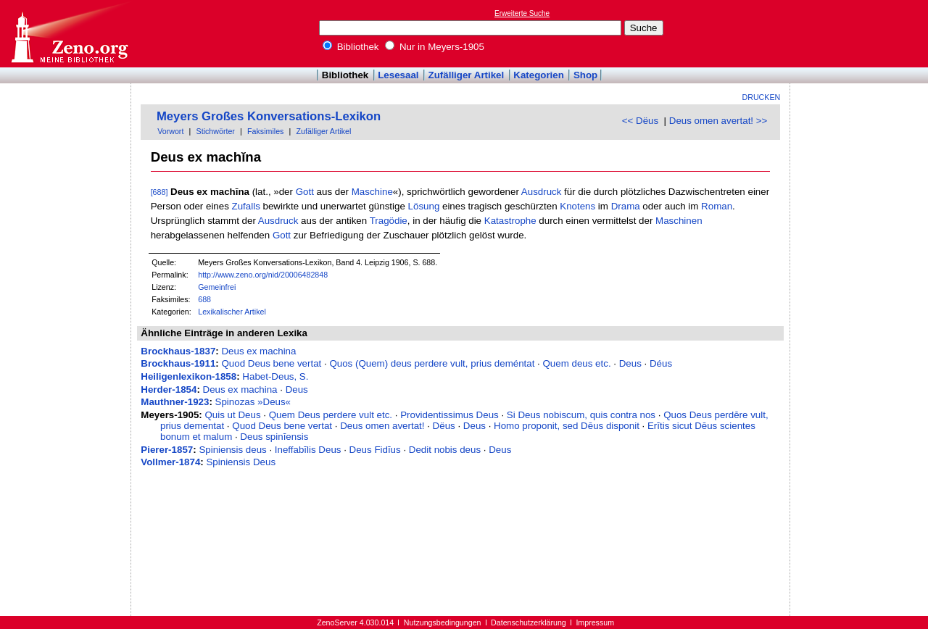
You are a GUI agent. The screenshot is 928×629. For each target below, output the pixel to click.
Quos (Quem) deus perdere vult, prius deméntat (431, 363)
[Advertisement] (861, 33)
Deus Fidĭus (375, 449)
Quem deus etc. (577, 363)
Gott (305, 191)
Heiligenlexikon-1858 (188, 376)
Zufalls (246, 206)
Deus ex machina (258, 351)
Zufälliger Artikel (466, 75)
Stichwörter (215, 131)
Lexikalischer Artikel (232, 311)
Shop (585, 75)
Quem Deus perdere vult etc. (330, 414)
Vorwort (170, 131)
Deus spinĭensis (274, 436)
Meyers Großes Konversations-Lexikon (269, 116)
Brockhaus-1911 (178, 363)
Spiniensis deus (232, 449)
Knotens (577, 206)
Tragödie (388, 220)
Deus (630, 363)
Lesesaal (398, 75)
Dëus (444, 425)
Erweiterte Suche (522, 13)
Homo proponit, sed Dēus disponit (566, 425)
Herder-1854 (168, 389)
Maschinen (678, 220)
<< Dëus (640, 120)
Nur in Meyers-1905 (434, 46)
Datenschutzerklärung (528, 622)
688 (204, 299)
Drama (625, 206)
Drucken (761, 97)
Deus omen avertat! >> (718, 120)
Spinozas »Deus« (253, 401)
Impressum (595, 622)
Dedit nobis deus (445, 449)
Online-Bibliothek (69, 33)
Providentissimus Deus (449, 414)
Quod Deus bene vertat (271, 363)
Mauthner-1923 (175, 401)
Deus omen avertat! (382, 425)
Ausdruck (541, 191)
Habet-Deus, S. (275, 376)
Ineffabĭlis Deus (308, 449)
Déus (661, 363)
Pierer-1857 (167, 449)
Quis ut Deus (233, 414)
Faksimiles (265, 131)
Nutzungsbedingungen (442, 622)
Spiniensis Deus (241, 462)
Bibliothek (351, 46)
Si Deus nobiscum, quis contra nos (581, 414)
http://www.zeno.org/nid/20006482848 (263, 274)
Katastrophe (510, 220)
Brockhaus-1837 (178, 351)
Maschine (372, 191)
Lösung (424, 206)
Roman (716, 206)
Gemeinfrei (217, 287)
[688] (159, 192)
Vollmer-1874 (170, 462)
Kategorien (538, 75)
